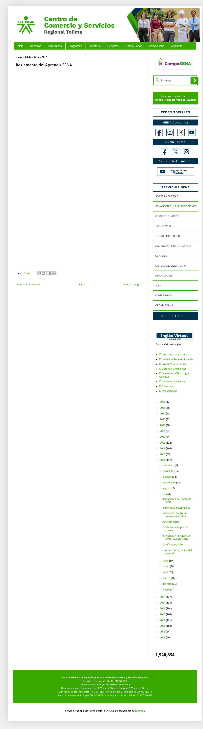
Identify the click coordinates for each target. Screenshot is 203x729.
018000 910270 (144, 692)
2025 (163, 408)
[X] (181, 132)
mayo (166, 566)
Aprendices (55, 46)
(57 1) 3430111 (97, 692)
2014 (163, 602)
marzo (167, 578)
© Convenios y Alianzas (172, 381)
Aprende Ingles (170, 521)
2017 (163, 454)
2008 (163, 637)
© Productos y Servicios (172, 364)
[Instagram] (170, 132)
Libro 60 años (133, 46)
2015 (163, 597)
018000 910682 (144, 695)
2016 (163, 460)
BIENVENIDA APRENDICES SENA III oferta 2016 (176, 538)
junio (166, 560)
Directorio (95, 46)
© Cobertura (166, 386)
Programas (75, 46)
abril (166, 572)
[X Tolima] (175, 151)
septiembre (169, 482)
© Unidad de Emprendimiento (176, 359)
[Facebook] (159, 132)
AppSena (177, 46)
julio (165, 494)
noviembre (169, 471)
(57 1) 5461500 (109, 685)
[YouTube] (191, 132)
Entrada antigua (133, 284)
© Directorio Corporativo (173, 354)
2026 (163, 402)
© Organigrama (168, 391)
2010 (163, 626)
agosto (167, 488)
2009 (163, 631)
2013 (163, 608)
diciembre (169, 465)
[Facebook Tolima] (164, 151)
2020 (163, 436)
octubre (167, 476)
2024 (163, 413)
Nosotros (35, 46)
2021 (163, 431)
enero (166, 589)
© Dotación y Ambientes (172, 368)
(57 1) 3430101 (97, 695)
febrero (167, 584)
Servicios (113, 46)
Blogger (139, 711)
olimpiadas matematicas (176, 507)
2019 (163, 442)
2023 (163, 419)
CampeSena (156, 46)
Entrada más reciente (29, 284)
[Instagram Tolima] (186, 151)
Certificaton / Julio (172, 544)
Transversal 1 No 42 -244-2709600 (110, 681)
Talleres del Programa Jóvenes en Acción (174, 515)
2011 (163, 620)
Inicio (20, 46)
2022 (163, 425)
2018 (163, 448)
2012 (163, 614)
